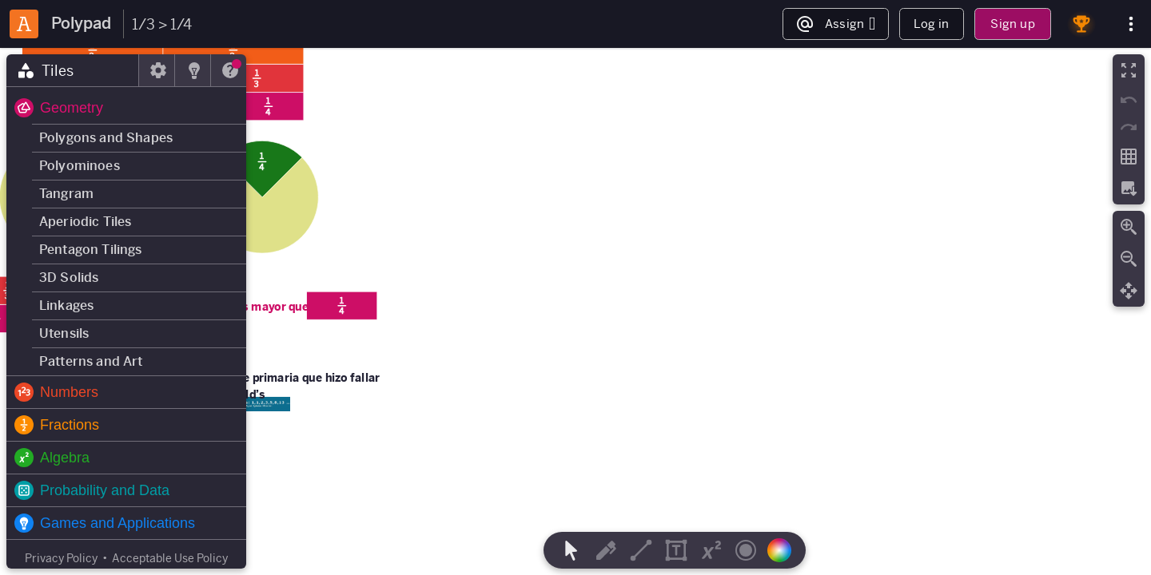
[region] (575, 311)
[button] (126, 108)
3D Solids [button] (68, 277)
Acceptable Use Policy (170, 558)
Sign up (1012, 23)
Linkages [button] (66, 305)
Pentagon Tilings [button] (90, 249)
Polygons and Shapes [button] (106, 137)
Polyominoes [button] (79, 165)
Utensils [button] (64, 333)
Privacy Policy (61, 558)
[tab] (72, 70)
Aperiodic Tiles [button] (85, 221)
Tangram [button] (66, 193)
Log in (931, 23)
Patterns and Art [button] (91, 361)
